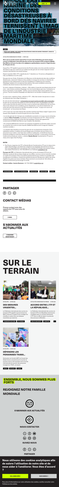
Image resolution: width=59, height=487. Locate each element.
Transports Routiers (9, 321)
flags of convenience (21, 171)
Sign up (30, 404)
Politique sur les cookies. (9, 484)
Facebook (29, 433)
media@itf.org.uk (42, 149)
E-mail (10, 217)
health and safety (36, 321)
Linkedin (24, 438)
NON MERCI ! (43, 476)
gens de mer (33, 171)
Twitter (24, 433)
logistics (46, 321)
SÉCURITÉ (12, 368)
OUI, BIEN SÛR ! (15, 476)
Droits (5, 368)
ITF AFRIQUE (21, 321)
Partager (11, 188)
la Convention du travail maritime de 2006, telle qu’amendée (37, 101)
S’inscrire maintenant (10, 236)
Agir (43, 3)
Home (5, 49)
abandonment (8, 171)
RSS (34, 438)
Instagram (29, 438)
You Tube (34, 433)
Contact (30, 420)
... (54, 321)
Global (52, 171)
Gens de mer (43, 171)
